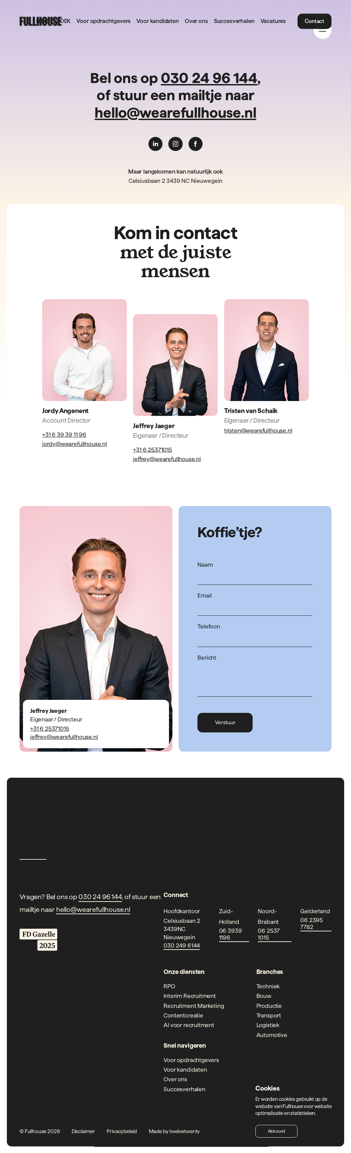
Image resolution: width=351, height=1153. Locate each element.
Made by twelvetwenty (174, 1131)
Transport (268, 1015)
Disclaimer (83, 1131)
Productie (269, 1005)
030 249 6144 (182, 945)
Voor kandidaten (157, 21)
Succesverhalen (234, 21)
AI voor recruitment (189, 1025)
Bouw (263, 995)
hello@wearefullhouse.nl (175, 112)
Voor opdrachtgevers (103, 21)
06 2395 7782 (311, 923)
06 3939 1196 (230, 934)
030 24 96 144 (209, 78)
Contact (314, 21)
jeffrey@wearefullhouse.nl (167, 459)
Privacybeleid (122, 1131)
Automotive (271, 1035)
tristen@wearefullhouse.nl (258, 430)
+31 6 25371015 (152, 449)
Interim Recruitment (190, 995)
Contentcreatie (183, 1015)
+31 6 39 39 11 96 (64, 434)
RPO (169, 986)
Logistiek (267, 1025)
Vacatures (273, 21)
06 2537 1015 (269, 934)
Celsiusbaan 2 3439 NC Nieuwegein (176, 180)
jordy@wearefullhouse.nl (74, 443)
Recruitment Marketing (194, 1005)
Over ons (196, 21)
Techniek (268, 986)
